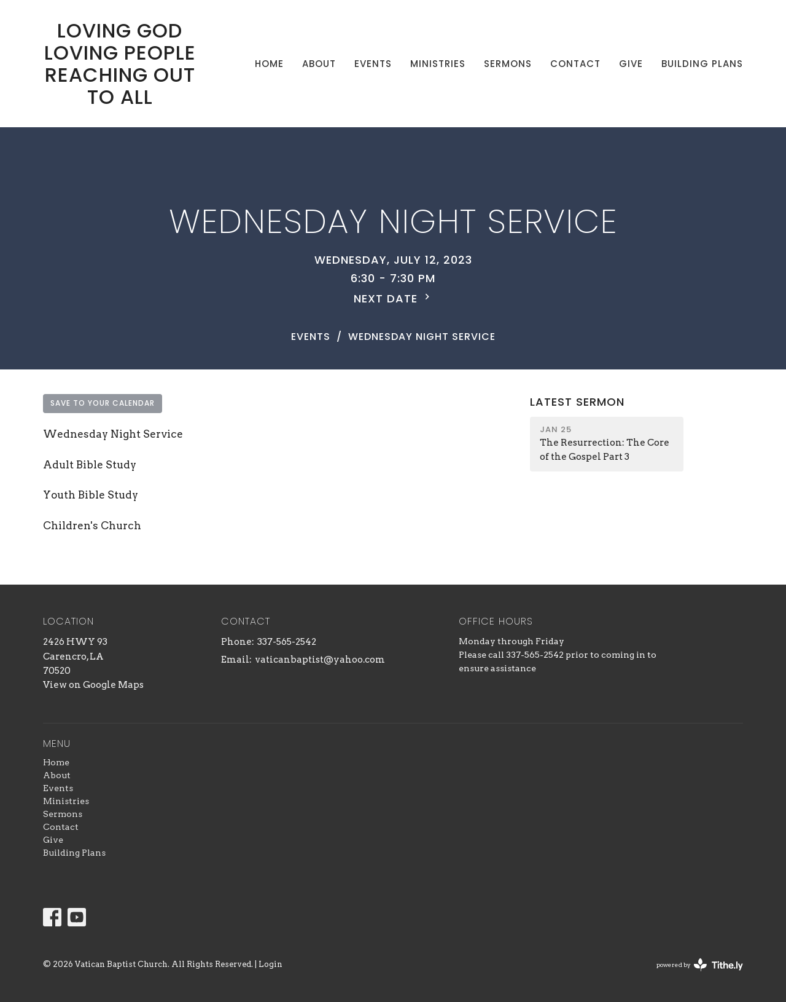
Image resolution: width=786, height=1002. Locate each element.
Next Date (393, 298)
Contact (575, 63)
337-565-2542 (286, 641)
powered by (699, 965)
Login (270, 964)
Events (373, 63)
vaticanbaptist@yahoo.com (320, 659)
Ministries (437, 63)
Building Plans (702, 63)
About (319, 63)
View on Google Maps (93, 684)
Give (631, 63)
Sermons (508, 63)
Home (269, 63)
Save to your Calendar (102, 403)
